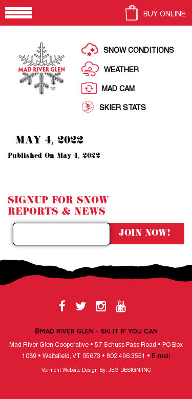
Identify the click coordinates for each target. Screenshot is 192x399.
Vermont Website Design (69, 370)
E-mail (161, 356)
